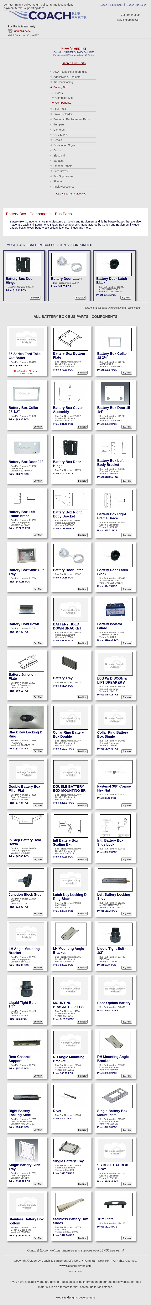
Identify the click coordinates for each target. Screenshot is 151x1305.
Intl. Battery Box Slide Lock (110, 842)
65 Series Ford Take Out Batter (25, 356)
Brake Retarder (62, 114)
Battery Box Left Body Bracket (110, 463)
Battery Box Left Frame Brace (22, 514)
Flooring (58, 181)
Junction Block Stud (25, 894)
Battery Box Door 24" (26, 462)
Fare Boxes (60, 171)
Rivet (57, 1111)
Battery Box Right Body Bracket (67, 514)
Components (63, 102)
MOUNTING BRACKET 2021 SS (68, 1005)
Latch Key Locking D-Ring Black (70, 897)
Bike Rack (59, 108)
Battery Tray (63, 678)
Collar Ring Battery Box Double (68, 734)
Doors (59, 93)
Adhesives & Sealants (66, 76)
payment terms (13, 8)
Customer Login (130, 14)
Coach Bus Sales (136, 4)
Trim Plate (105, 1219)
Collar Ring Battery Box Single (112, 734)
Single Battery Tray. (69, 1161)
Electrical (59, 155)
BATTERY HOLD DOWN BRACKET (67, 626)
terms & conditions (61, 4)
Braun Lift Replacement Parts (71, 119)
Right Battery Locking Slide (20, 1113)
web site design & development (75, 1297)
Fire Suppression (63, 176)
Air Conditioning (63, 82)
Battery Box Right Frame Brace (111, 516)
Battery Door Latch (66, 279)
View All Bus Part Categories (70, 193)
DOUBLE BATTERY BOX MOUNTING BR (69, 789)
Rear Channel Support (20, 1059)
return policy (40, 4)
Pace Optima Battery (114, 1003)
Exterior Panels (62, 165)
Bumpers (59, 124)
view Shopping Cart (128, 19)
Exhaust (58, 160)
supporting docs (34, 8)
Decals (57, 140)
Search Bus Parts (74, 63)
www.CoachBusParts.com (75, 1265)
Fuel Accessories (63, 186)
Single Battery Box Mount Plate (112, 1113)
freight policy (23, 4)
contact (8, 4)
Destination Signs (64, 145)
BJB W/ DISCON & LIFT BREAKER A (112, 680)
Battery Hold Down (24, 624)
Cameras (59, 129)
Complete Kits (64, 97)
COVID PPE (60, 134)
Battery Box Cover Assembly (68, 410)
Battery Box (60, 87)
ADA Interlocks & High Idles (70, 71)
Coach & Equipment (111, 4)
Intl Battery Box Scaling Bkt (65, 842)
